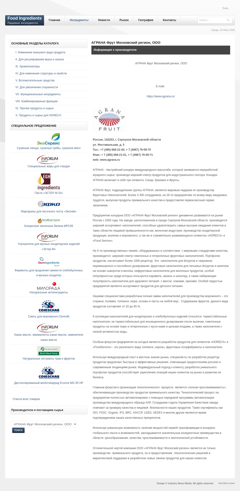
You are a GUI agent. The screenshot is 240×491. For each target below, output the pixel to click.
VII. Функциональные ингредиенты (37, 94)
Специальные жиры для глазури (49, 166)
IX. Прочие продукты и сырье (34, 108)
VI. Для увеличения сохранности (36, 87)
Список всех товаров (26, 399)
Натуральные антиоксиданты (49, 292)
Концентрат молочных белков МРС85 (48, 226)
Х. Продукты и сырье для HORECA (38, 115)
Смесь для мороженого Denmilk (49, 316)
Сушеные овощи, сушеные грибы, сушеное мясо (49, 148)
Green (232, 483)
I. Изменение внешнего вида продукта (40, 52)
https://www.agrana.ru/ (161, 96)
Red (220, 483)
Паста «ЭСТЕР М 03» (49, 193)
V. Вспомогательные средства (35, 80)
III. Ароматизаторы (27, 66)
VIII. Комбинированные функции (36, 101)
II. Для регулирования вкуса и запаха (39, 59)
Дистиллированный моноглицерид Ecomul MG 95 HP (48, 383)
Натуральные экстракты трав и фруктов (49, 358)
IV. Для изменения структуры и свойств (41, 73)
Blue (225, 483)
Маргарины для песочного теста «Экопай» (49, 211)
